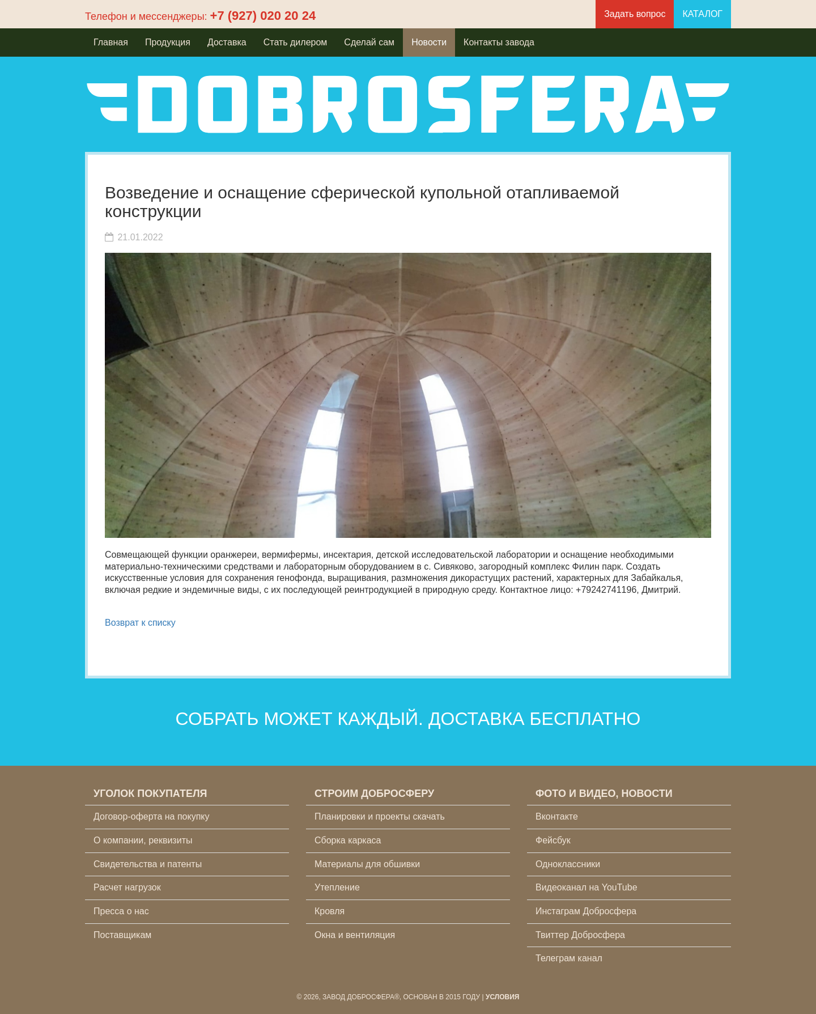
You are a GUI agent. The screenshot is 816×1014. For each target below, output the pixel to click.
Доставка (226, 42)
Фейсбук (553, 840)
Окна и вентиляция (354, 935)
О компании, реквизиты (143, 840)
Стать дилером (296, 42)
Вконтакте (557, 816)
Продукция (167, 42)
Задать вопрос (634, 14)
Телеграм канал (569, 958)
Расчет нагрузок (127, 887)
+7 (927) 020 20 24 (263, 16)
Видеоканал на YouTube (587, 887)
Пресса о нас (121, 911)
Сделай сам (369, 42)
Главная (111, 42)
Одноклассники (568, 864)
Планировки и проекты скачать (379, 816)
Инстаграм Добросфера (586, 911)
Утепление (337, 887)
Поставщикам (122, 935)
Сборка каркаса (347, 840)
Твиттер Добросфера (580, 935)
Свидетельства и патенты (148, 864)
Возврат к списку (140, 622)
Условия (503, 997)
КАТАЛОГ (702, 14)
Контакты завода (499, 42)
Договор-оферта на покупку (152, 816)
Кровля (329, 911)
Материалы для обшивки (367, 864)
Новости (429, 42)
